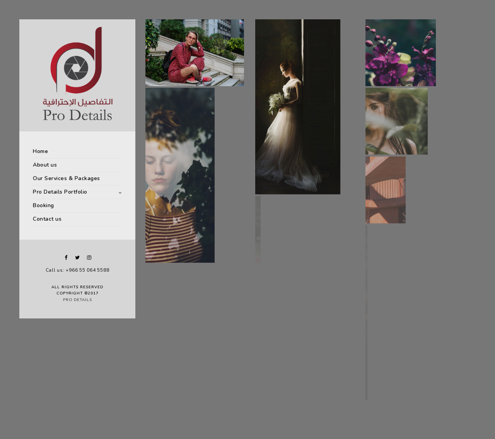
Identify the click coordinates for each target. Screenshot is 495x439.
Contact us (47, 219)
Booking (43, 205)
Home (40, 151)
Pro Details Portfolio (60, 192)
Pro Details (77, 300)
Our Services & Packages (66, 178)
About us (45, 164)
